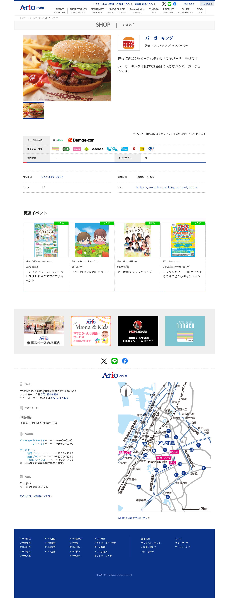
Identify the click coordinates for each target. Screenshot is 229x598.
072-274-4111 (59, 397)
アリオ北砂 (75, 547)
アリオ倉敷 (50, 542)
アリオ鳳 (74, 542)
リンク (178, 538)
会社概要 (145, 538)
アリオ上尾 (50, 551)
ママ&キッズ (137, 11)
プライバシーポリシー (152, 542)
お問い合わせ (147, 551)
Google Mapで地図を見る (134, 517)
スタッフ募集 (168, 11)
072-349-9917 (52, 176)
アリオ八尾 (25, 555)
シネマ (154, 11)
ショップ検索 (35, 18)
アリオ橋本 (75, 551)
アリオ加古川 (101, 551)
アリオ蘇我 (25, 538)
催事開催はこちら (145, 4)
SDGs (200, 11)
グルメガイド (97, 11)
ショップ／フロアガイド (117, 11)
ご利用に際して (148, 547)
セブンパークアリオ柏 (105, 542)
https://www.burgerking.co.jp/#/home (167, 187)
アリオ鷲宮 (50, 547)
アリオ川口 (25, 547)
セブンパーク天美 (103, 555)
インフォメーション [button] (185, 11)
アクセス (206, 4)
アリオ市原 (99, 538)
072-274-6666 (49, 394)
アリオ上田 (50, 538)
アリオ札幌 (25, 542)
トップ (22, 18)
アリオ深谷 (75, 555)
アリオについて (182, 547)
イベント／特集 (59, 11)
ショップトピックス (78, 11)
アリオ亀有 (25, 551)
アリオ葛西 (99, 547)
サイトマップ (181, 542)
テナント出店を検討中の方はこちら (112, 4)
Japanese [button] (188, 3)
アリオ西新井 (76, 538)
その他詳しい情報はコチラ (36, 496)
